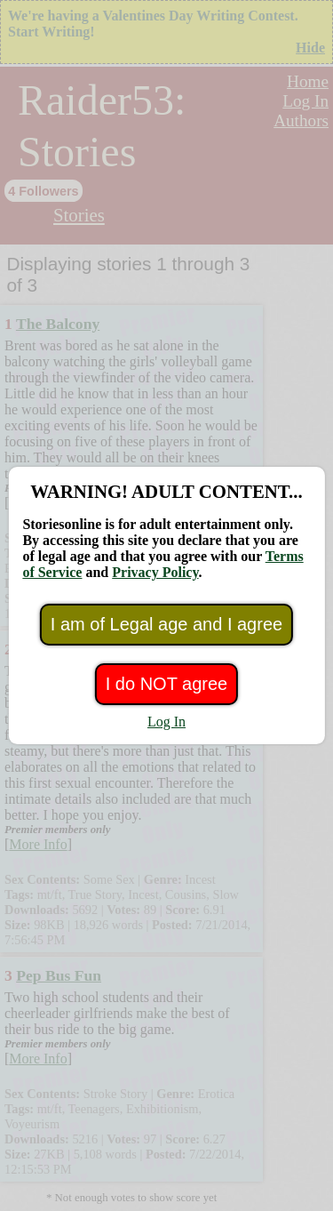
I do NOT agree (166, 684)
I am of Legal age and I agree (166, 624)
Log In (166, 721)
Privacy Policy (155, 572)
